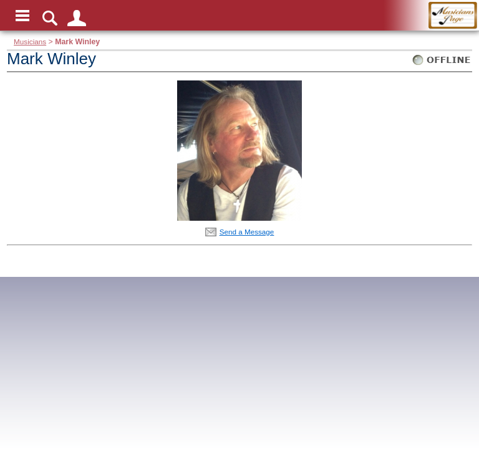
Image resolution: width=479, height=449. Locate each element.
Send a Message (247, 232)
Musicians (30, 41)
